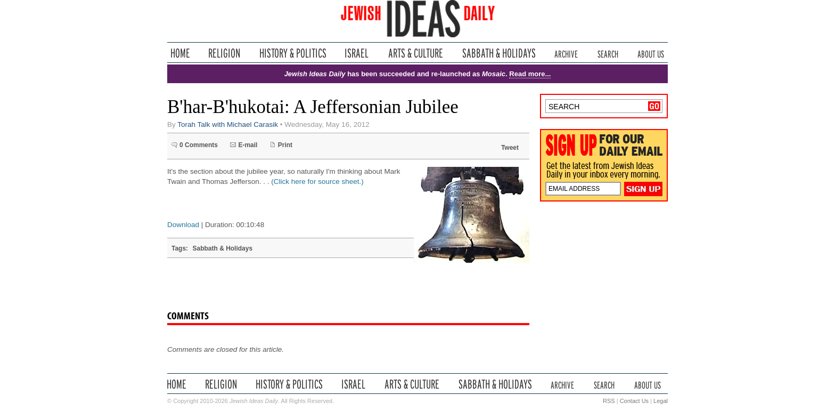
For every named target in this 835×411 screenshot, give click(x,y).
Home (180, 53)
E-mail (247, 145)
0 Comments (198, 145)
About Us (650, 53)
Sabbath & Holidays (498, 53)
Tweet (510, 147)
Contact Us (634, 401)
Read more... (530, 74)
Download (183, 225)
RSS (609, 401)
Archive (566, 53)
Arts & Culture (415, 53)
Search (607, 53)
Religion (224, 53)
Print (285, 145)
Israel (357, 53)
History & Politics (293, 53)
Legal (660, 401)
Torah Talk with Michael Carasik (227, 124)
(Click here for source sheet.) (317, 182)
